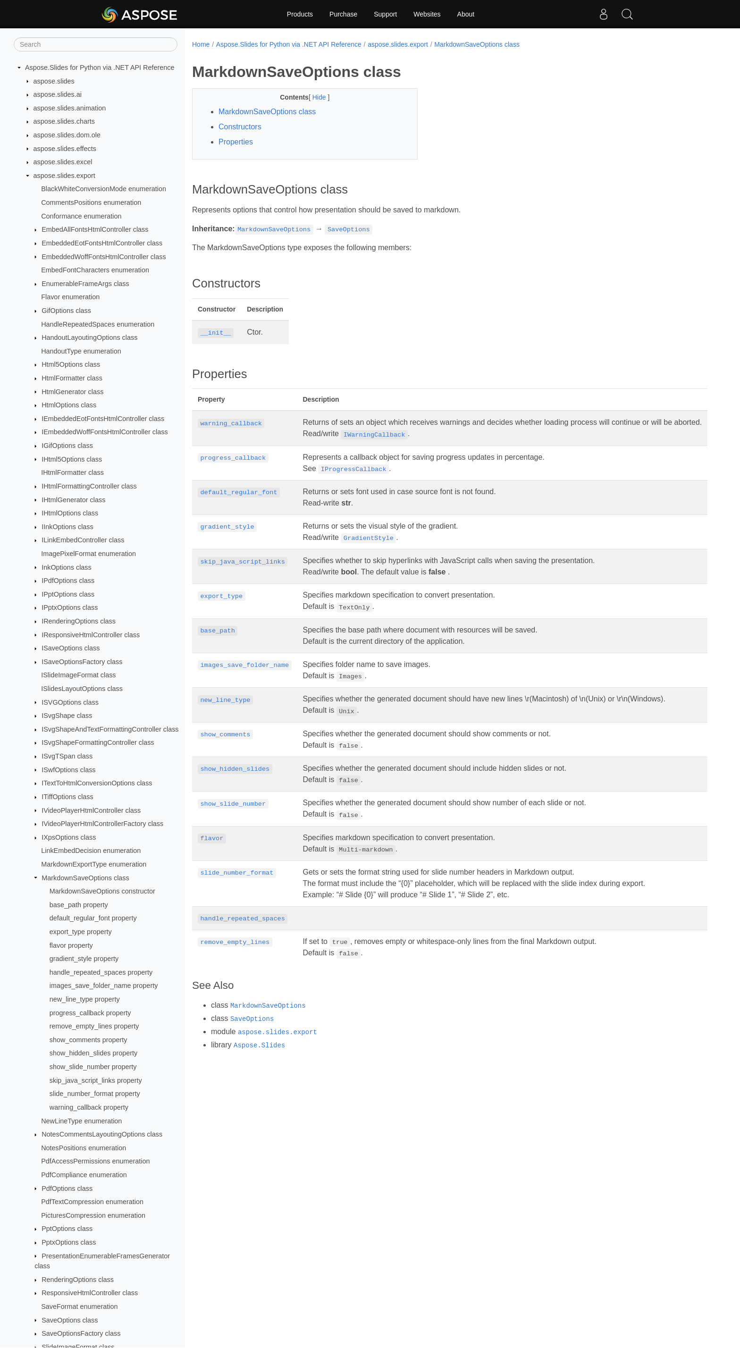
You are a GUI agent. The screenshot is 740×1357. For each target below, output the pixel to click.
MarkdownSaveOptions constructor (102, 891)
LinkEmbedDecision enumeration (91, 850)
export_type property (81, 932)
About (466, 14)
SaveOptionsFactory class (81, 1333)
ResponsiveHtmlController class (90, 1293)
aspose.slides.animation (70, 108)
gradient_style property (84, 958)
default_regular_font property (93, 918)
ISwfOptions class (68, 770)
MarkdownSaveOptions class (85, 878)
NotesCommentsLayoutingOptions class (102, 1134)
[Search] (95, 44)
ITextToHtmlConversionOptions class (97, 783)
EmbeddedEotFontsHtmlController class (102, 243)
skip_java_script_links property (96, 1080)
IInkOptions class (67, 527)
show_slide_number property (93, 1066)
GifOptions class (66, 310)
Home (201, 44)
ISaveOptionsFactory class (82, 662)
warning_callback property (89, 1107)
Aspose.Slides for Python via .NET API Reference (100, 67)
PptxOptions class (69, 1242)
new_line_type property (85, 999)
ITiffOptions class (67, 797)
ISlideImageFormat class (78, 675)
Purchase (343, 14)
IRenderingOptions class (79, 621)
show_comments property (88, 1040)
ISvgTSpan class (67, 756)
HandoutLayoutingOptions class (89, 337)
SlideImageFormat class (78, 1347)
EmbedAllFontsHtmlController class (95, 229)
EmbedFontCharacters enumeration (95, 270)
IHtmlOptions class (70, 513)
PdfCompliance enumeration (84, 1175)
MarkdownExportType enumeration (93, 864)
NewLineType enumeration (81, 1121)
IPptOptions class (68, 594)
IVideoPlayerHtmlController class (91, 810)
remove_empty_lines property (94, 1026)
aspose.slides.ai (58, 94)
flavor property (71, 945)
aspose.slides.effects (65, 148)
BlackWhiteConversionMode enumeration (103, 189)
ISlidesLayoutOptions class (82, 688)
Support (385, 14)
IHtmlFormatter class (72, 472)
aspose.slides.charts (64, 121)
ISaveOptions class (71, 648)
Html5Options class (71, 364)
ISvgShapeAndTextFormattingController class (110, 729)
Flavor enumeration (70, 297)
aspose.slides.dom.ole (67, 135)
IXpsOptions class (69, 837)
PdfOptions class (67, 1188)
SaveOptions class (70, 1320)
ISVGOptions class (70, 702)
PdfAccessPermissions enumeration (95, 1161)
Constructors (240, 127)
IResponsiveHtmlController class (91, 635)
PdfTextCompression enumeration (92, 1201)
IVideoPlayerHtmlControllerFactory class (102, 823)
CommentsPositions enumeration (91, 202)
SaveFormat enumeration (79, 1306)
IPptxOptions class (70, 607)
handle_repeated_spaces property (101, 972)
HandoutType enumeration (81, 351)
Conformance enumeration (81, 216)
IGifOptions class (67, 445)
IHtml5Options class (72, 459)
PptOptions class (67, 1228)
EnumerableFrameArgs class (85, 283)
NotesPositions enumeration (83, 1148)
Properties (236, 142)
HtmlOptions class (69, 405)
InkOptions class (67, 567)
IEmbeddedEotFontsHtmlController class (103, 418)
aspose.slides (54, 81)
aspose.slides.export (64, 175)
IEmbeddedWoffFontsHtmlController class (105, 432)
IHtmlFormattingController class (89, 486)
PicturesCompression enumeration (93, 1215)
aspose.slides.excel (63, 162)
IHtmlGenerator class (73, 500)
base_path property (79, 905)
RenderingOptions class (78, 1279)
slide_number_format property (95, 1093)
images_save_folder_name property (104, 985)
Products (300, 14)
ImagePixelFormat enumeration (88, 553)
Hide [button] (312, 97)
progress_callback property (90, 1013)
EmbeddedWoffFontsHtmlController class (104, 257)
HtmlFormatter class (72, 378)
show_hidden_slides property (93, 1053)
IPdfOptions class (68, 580)
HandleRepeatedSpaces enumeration (97, 324)
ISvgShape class (67, 715)
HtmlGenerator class (72, 392)
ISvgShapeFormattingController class (98, 742)
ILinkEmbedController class (83, 540)
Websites (426, 14)
